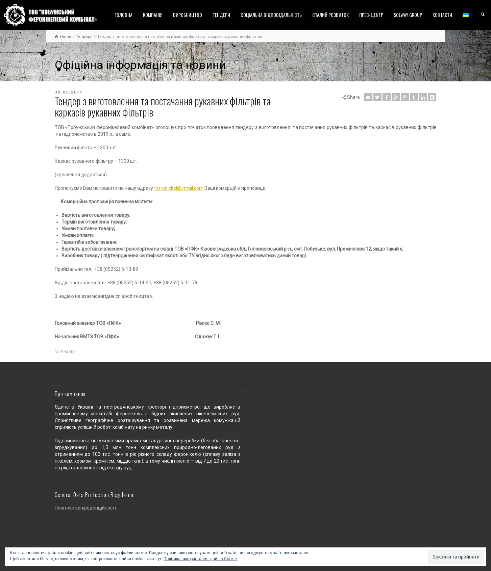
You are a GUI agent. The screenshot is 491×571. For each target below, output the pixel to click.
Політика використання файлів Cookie (200, 558)
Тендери (67, 351)
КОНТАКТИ (442, 14)
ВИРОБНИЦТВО (187, 14)
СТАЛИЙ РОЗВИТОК (330, 14)
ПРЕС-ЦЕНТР (371, 14)
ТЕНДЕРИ (221, 14)
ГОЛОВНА (123, 14)
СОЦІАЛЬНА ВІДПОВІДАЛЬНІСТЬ (271, 14)
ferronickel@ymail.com (178, 188)
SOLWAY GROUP (408, 14)
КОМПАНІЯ (153, 14)
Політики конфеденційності (85, 508)
